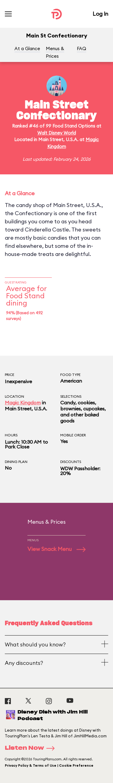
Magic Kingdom (23, 403)
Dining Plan (16, 461)
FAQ (81, 48)
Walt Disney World (56, 133)
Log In (100, 13)
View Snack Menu (56, 548)
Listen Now (31, 748)
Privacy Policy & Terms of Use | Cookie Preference (49, 765)
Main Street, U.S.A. (26, 409)
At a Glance (27, 48)
